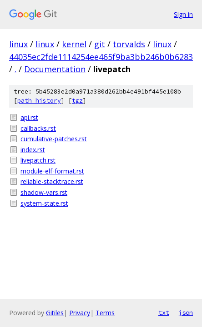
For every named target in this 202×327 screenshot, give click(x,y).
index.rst (32, 149)
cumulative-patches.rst (53, 138)
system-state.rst (44, 203)
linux (18, 44)
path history (39, 100)
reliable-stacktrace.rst (51, 181)
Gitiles (55, 312)
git (99, 44)
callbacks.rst (38, 128)
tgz (77, 100)
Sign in (183, 14)
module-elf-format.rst (52, 171)
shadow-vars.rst (43, 192)
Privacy (79, 312)
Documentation (55, 69)
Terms (105, 312)
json (185, 312)
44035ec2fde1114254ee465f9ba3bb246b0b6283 (101, 56)
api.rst (29, 117)
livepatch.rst (38, 160)
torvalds (129, 44)
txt (163, 312)
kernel (74, 44)
